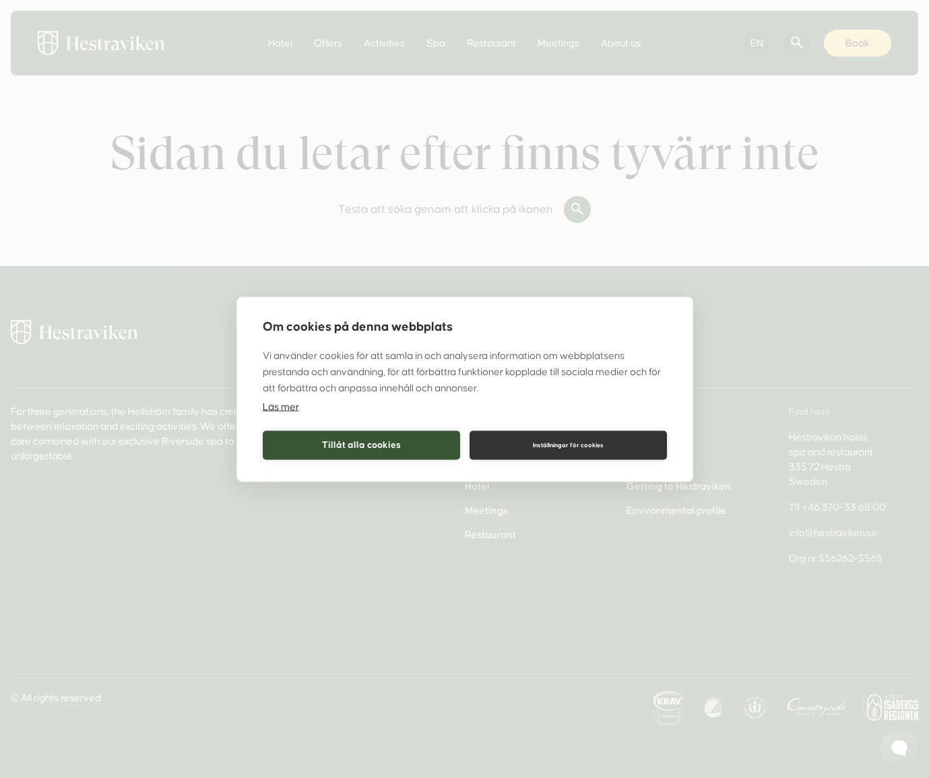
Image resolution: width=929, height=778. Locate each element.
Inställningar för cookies (568, 445)
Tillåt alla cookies (361, 445)
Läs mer (281, 406)
